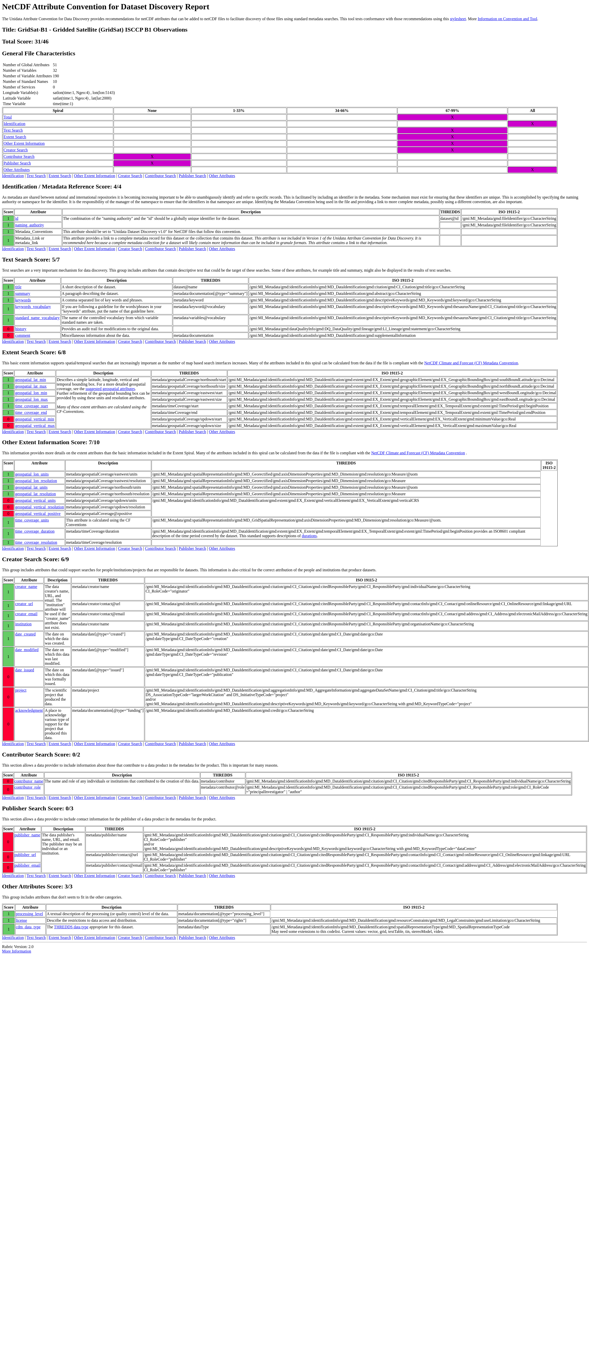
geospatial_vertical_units (35, 500)
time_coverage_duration (35, 531)
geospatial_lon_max (31, 399)
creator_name (26, 586)
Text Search (13, 130)
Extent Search (15, 137)
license (21, 920)
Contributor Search (19, 156)
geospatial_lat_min (30, 379)
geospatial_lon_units (32, 474)
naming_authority (29, 225)
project (20, 690)
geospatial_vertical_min (34, 419)
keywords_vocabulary (33, 306)
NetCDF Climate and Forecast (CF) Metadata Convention (471, 363)
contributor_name (28, 781)
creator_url (24, 604)
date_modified (26, 650)
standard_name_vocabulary (37, 318)
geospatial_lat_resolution (35, 494)
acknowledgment (29, 710)
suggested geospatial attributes (110, 389)
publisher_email (27, 865)
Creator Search (16, 150)
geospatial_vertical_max (35, 425)
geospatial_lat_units (31, 487)
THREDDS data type (71, 927)
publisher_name (27, 835)
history (20, 329)
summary (22, 293)
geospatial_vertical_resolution (39, 507)
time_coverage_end (31, 412)
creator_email (26, 614)
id (16, 218)
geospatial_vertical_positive (38, 513)
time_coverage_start (31, 406)
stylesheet (458, 19)
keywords (23, 300)
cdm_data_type (28, 927)
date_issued (24, 670)
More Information (16, 951)
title (18, 287)
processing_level (29, 914)
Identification (14, 124)
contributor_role (27, 787)
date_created (25, 634)
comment (22, 335)
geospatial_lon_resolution (36, 481)
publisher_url (25, 855)
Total (8, 117)
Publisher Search (17, 163)
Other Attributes (17, 170)
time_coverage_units (32, 520)
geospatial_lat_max (31, 386)
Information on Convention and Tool (507, 19)
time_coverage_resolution (36, 542)
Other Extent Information (24, 143)
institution (23, 624)
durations (309, 536)
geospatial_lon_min (31, 393)
